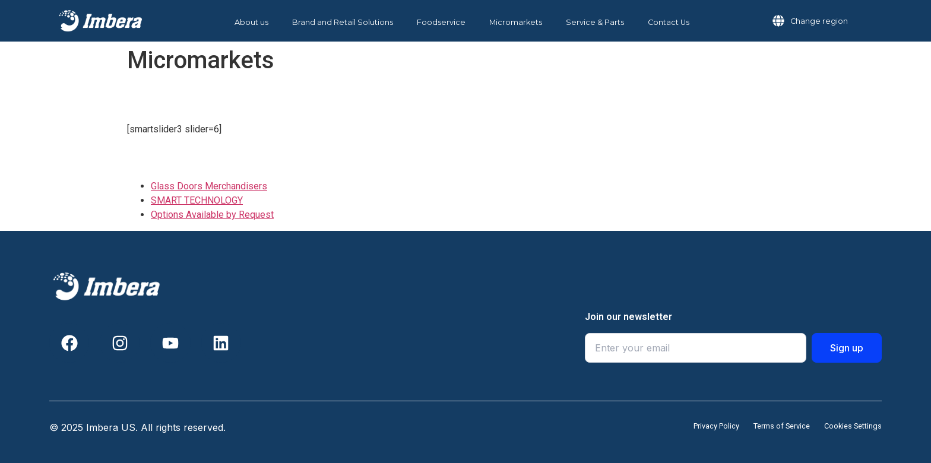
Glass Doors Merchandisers (209, 186)
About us (251, 22)
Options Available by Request (212, 214)
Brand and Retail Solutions (342, 22)
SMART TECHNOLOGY (197, 200)
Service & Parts (595, 22)
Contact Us (668, 22)
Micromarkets (515, 22)
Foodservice (441, 22)
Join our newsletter (628, 317)
